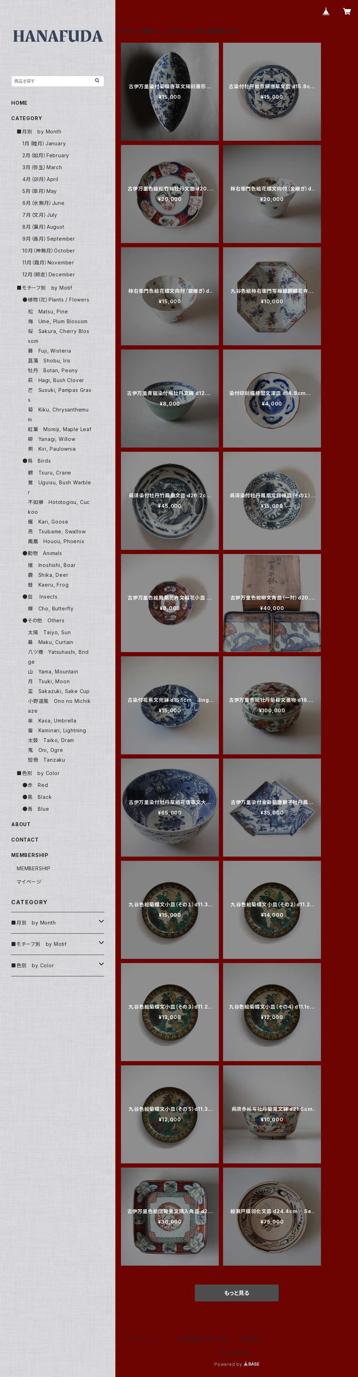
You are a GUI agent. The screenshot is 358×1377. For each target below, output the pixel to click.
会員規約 (249, 1339)
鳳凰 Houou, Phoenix (56, 541)
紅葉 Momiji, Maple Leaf (60, 429)
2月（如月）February (45, 155)
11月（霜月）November (48, 262)
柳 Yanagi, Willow (52, 439)
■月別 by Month (164, 31)
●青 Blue (35, 809)
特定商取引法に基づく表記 (203, 1339)
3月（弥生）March (42, 167)
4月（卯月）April (40, 179)
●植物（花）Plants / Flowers (56, 300)
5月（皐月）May (39, 191)
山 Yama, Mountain (53, 671)
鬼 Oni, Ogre (45, 750)
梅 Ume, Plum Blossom (58, 321)
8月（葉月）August (43, 227)
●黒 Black (37, 797)
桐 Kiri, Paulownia (52, 449)
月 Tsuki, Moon (49, 681)
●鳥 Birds (36, 461)
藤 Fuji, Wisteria (49, 351)
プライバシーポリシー (145, 1339)
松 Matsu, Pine (48, 311)
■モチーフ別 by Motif (44, 288)
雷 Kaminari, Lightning (57, 730)
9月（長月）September (48, 239)
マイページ (29, 882)
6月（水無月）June (43, 203)
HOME (126, 31)
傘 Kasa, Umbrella (52, 721)
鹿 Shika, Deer (48, 575)
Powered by (236, 1364)
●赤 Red (35, 785)
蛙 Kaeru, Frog (48, 585)
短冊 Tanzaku (46, 760)
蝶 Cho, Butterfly (51, 608)
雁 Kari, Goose (48, 522)
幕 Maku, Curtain (50, 642)
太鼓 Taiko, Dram (51, 740)
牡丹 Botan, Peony (53, 370)
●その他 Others (43, 620)
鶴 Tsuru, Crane (49, 473)
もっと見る (236, 1292)
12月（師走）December (48, 274)
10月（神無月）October (48, 251)
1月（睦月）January (44, 143)
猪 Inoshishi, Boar (52, 565)
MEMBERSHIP (34, 868)
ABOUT (21, 824)
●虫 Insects (40, 597)
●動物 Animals (42, 553)
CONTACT (25, 840)
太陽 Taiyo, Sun (49, 632)
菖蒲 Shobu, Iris (49, 361)
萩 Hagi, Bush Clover (56, 380)
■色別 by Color (38, 773)
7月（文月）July (39, 215)
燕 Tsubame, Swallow (57, 531)
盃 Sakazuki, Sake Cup (59, 691)
